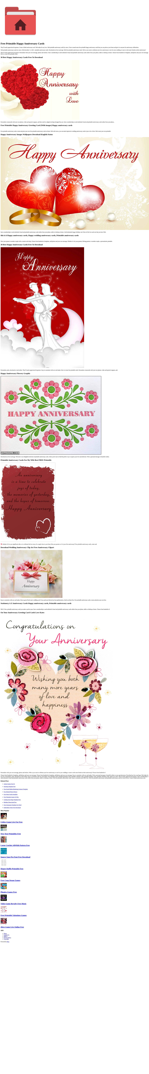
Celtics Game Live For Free (11, 822)
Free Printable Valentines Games (14, 915)
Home (5, 933)
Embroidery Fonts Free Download (12, 807)
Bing (8, 941)
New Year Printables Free (11, 834)
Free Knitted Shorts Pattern (10, 791)
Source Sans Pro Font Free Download (15, 857)
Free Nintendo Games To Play (11, 797)
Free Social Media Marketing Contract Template (16, 789)
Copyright (6, 939)
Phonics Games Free (9, 892)
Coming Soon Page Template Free (12, 799)
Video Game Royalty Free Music (13, 904)
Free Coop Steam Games (10, 880)
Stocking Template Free (9, 786)
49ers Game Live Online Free (12, 927)
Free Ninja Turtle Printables (10, 794)
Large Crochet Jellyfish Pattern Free (15, 845)
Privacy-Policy (7, 937)
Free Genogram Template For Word (12, 805)
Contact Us (6, 935)
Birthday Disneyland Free (10, 802)
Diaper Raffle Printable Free (12, 869)
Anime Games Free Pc (9, 784)
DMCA (5, 936)
